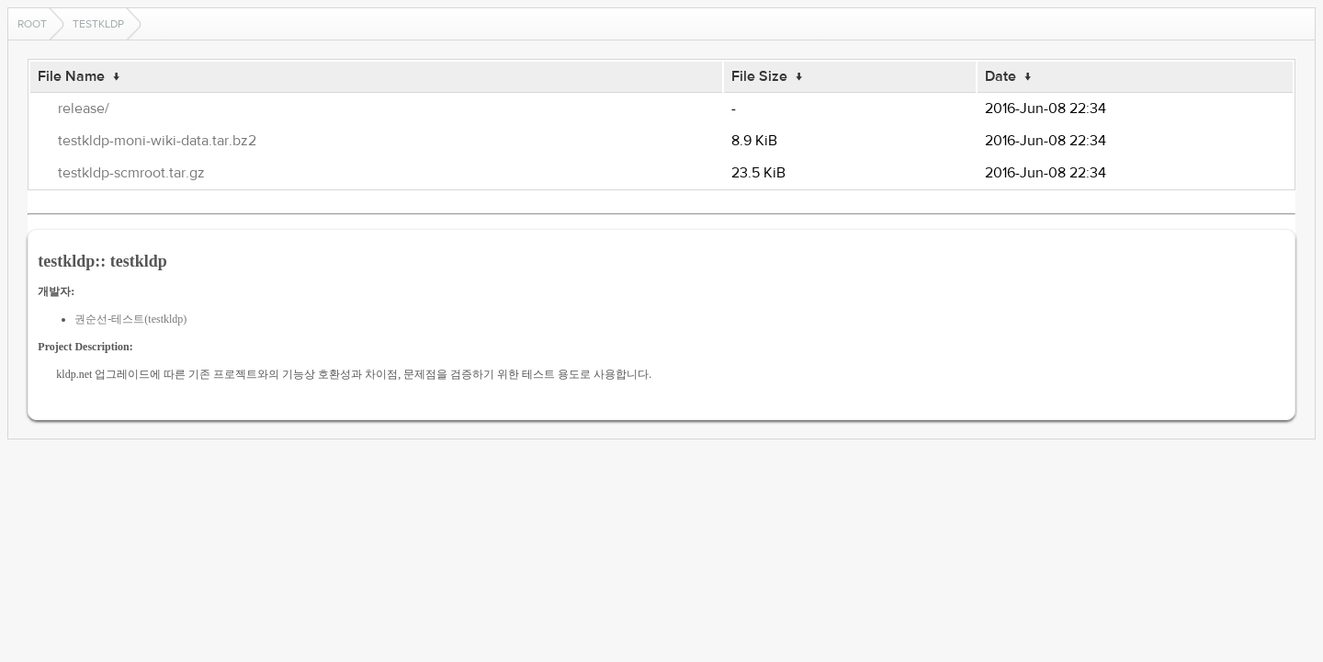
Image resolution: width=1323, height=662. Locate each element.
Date (1000, 76)
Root (32, 24)
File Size (759, 76)
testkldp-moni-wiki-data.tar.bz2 (157, 140)
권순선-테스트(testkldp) (130, 319)
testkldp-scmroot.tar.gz (131, 173)
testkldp (98, 24)
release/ (83, 108)
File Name (71, 76)
